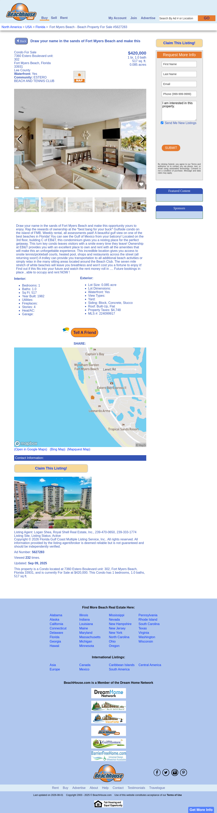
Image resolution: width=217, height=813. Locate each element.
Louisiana (86, 624)
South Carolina (149, 624)
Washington (147, 637)
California (56, 624)
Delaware (56, 632)
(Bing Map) (57, 449)
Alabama (56, 615)
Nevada (114, 619)
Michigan (85, 641)
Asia (53, 665)
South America (119, 669)
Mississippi (116, 615)
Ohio (112, 641)
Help (105, 788)
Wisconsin (146, 641)
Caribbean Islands (122, 665)
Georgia (55, 641)
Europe (55, 669)
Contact (118, 788)
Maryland (85, 632)
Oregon (114, 646)
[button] (141, 139)
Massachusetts (90, 637)
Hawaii (54, 646)
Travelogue (157, 788)
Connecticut (58, 628)
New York (115, 632)
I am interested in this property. (179, 111)
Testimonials (136, 788)
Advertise (148, 18)
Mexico (84, 669)
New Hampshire (120, 624)
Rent (64, 18)
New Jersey (117, 628)
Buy (44, 18)
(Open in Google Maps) (30, 449)
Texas (143, 628)
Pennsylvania (148, 615)
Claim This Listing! (51, 468)
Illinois (83, 615)
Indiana (84, 619)
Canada (84, 665)
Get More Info (201, 810)
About (94, 788)
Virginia (144, 632)
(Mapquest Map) (78, 449)
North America (12, 27)
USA (28, 27)
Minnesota (86, 646)
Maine (83, 628)
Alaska (54, 619)
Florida (40, 27)
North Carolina (119, 637)
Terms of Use (174, 795)
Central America (150, 665)
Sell (54, 18)
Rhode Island (148, 619)
